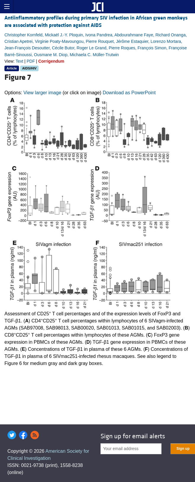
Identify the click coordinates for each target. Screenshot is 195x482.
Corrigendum (51, 61)
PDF (31, 61)
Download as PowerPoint (129, 92)
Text (19, 61)
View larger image (42, 92)
